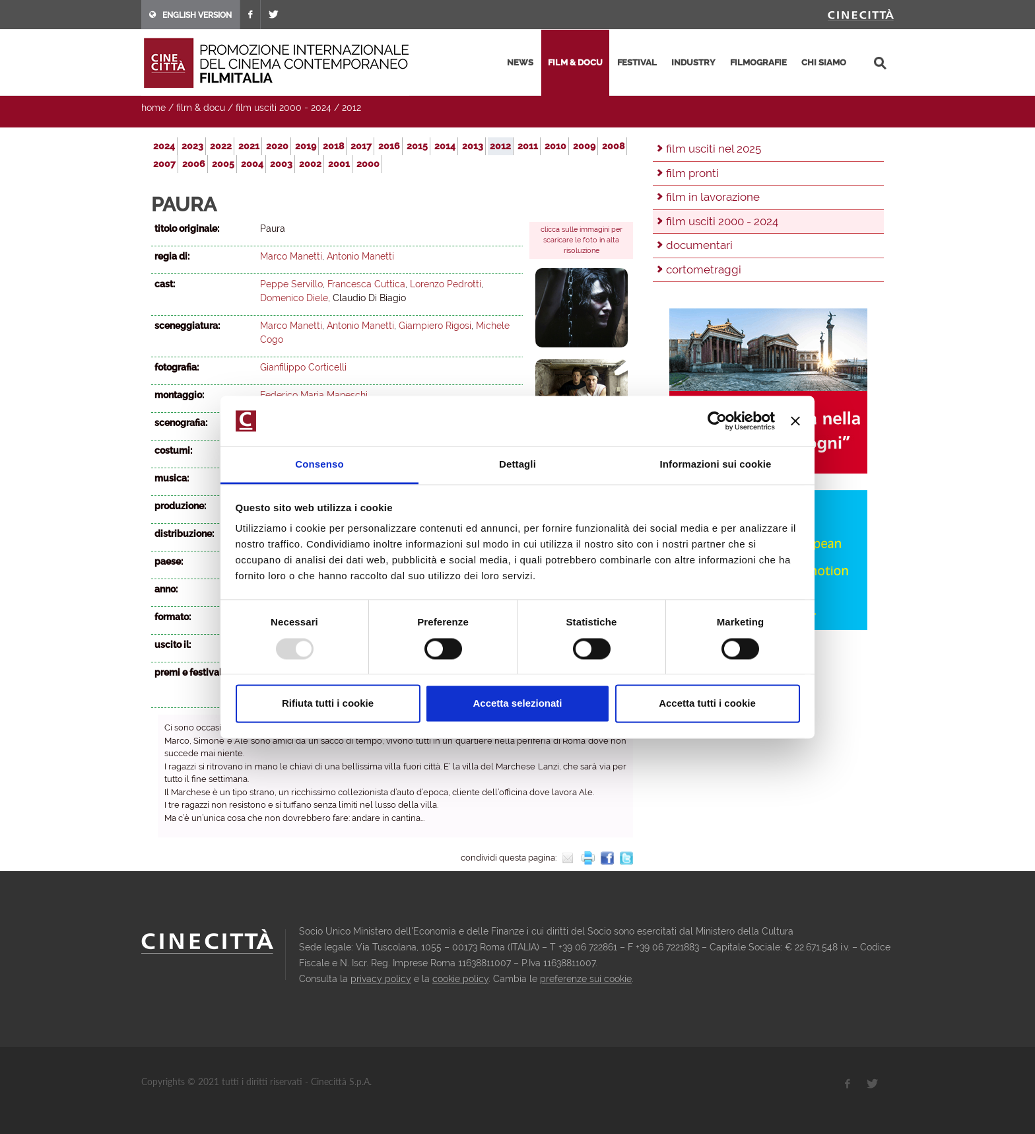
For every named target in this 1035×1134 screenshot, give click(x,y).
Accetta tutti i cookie (707, 703)
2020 (277, 146)
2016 (389, 146)
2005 (223, 164)
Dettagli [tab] (517, 464)
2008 (613, 146)
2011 (528, 146)
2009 (584, 146)
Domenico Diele (294, 298)
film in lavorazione (713, 196)
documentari (699, 245)
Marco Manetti (291, 256)
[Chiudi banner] (795, 420)
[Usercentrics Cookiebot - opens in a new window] (717, 421)
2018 (333, 146)
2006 (193, 164)
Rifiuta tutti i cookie (328, 703)
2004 (252, 164)
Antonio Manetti (360, 256)
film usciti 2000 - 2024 (283, 107)
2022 (221, 146)
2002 (310, 164)
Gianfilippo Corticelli (303, 367)
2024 (164, 146)
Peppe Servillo (291, 284)
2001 (339, 164)
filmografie (758, 62)
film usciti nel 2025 (713, 148)
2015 (417, 146)
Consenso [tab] (319, 464)
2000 (368, 164)
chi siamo (823, 62)
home (153, 107)
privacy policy (381, 979)
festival (637, 62)
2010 (555, 146)
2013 (472, 146)
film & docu (575, 62)
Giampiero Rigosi (435, 325)
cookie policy (460, 979)
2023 (192, 146)
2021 (248, 146)
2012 (351, 107)
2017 (361, 146)
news (520, 62)
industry (693, 62)
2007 (164, 164)
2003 (281, 164)
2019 (305, 146)
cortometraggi (703, 269)
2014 (444, 146)
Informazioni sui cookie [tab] (716, 464)
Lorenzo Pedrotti (445, 284)
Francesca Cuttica (366, 284)
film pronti (692, 173)
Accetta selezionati (517, 703)
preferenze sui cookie (586, 979)
